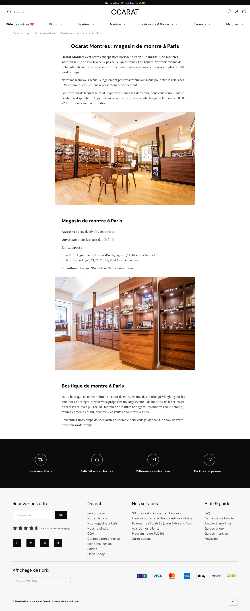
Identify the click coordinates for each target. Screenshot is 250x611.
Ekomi (67, 528)
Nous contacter (96, 513)
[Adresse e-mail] (32, 515)
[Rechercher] (9, 12)
